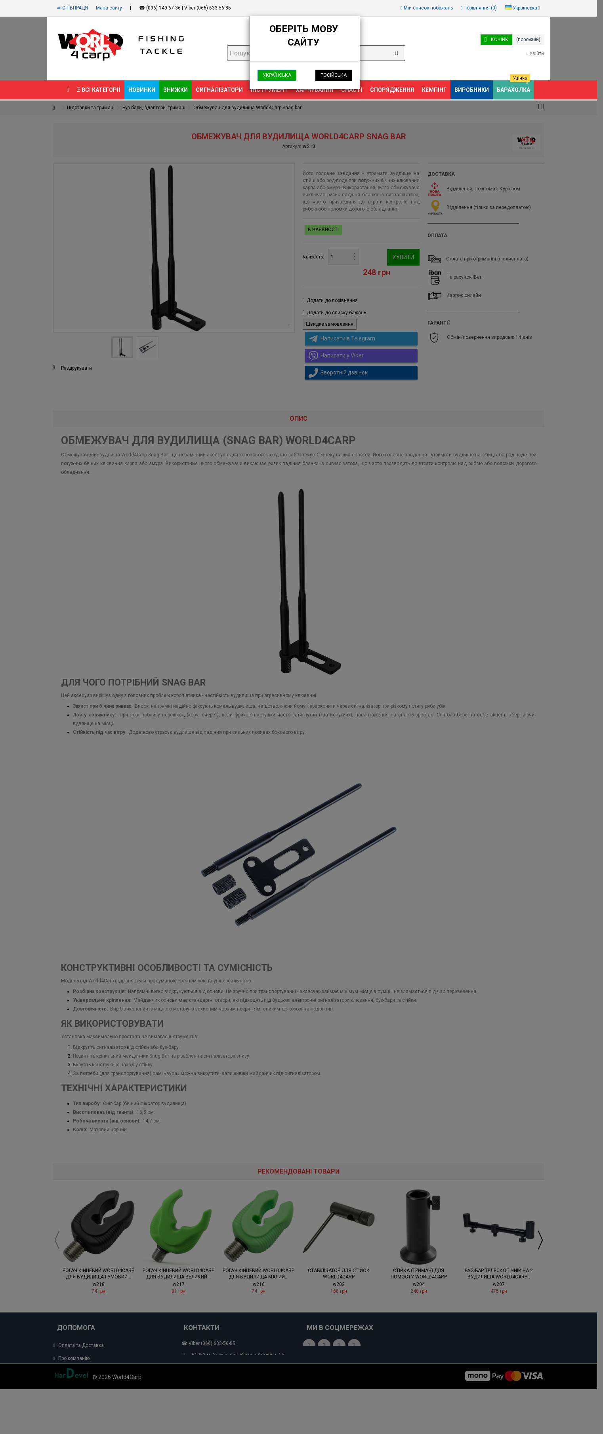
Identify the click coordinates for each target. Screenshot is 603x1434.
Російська (334, 75)
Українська (277, 75)
